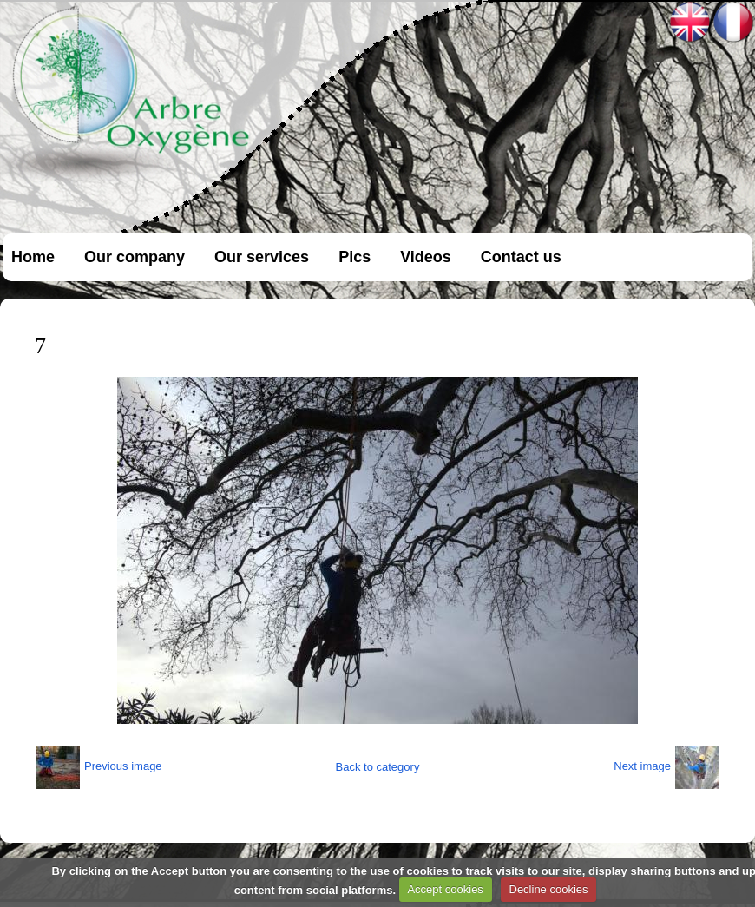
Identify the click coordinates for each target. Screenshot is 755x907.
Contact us (521, 257)
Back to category (378, 766)
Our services (261, 257)
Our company (134, 257)
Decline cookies (548, 889)
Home (33, 257)
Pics (354, 257)
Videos (425, 257)
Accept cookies (445, 889)
